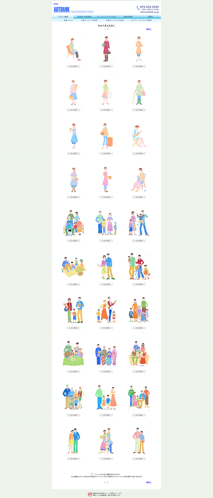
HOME (55, 4)
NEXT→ (149, 29)
